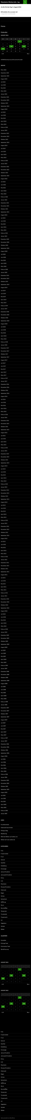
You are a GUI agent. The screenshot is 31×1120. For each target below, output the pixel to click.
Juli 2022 (3, 181)
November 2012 (5, 529)
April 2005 (3, 804)
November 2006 (5, 747)
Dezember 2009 (5, 635)
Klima (2, 878)
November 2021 (5, 206)
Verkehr (3, 926)
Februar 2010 (4, 629)
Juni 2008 (3, 689)
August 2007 (4, 720)
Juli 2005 (3, 795)
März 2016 (3, 411)
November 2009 (5, 638)
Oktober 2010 (4, 605)
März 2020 (3, 266)
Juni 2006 (3, 762)
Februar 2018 (4, 342)
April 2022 (3, 190)
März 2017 (3, 375)
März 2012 (3, 553)
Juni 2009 (3, 653)
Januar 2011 (4, 596)
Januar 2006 (4, 777)
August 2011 (4, 574)
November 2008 (5, 674)
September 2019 (5, 284)
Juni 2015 (3, 438)
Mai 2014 (3, 475)
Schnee (2, 896)
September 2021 (5, 212)
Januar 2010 (4, 632)
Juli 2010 (3, 614)
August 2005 (4, 792)
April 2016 (3, 408)
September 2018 (5, 320)
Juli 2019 (3, 290)
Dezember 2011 (5, 562)
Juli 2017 (3, 363)
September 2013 (5, 499)
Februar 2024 (4, 127)
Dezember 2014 (5, 453)
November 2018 (5, 314)
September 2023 (5, 142)
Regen (2, 893)
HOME (2, 59)
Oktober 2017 (4, 354)
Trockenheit (4, 914)
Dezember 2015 (5, 420)
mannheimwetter (11, 13)
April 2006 (3, 768)
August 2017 (4, 360)
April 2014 (3, 478)
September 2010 (5, 608)
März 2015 (3, 444)
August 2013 (4, 502)
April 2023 (3, 154)
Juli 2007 (3, 723)
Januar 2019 (4, 308)
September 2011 (5, 571)
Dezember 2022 (5, 166)
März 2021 (3, 230)
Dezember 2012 (5, 526)
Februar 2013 (4, 520)
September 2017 (5, 357)
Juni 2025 (3, 85)
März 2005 (3, 807)
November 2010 (5, 602)
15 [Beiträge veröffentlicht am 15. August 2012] (11, 46)
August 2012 (4, 538)
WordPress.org (5, 949)
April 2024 (3, 121)
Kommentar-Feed (5, 946)
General (3, 859)
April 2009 (3, 659)
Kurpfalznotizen (5, 824)
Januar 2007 (4, 741)
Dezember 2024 (5, 97)
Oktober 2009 (4, 641)
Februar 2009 (4, 665)
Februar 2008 (4, 701)
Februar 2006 (4, 774)
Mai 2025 (3, 88)
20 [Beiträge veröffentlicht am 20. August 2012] (3, 48)
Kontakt (20, 59)
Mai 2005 (3, 801)
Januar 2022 (4, 200)
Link (2, 881)
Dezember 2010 (5, 599)
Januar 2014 (4, 487)
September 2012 (5, 535)
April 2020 (3, 263)
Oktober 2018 (4, 317)
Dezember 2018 (5, 311)
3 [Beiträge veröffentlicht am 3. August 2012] (19, 41)
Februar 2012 (4, 556)
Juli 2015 (3, 435)
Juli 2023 (3, 148)
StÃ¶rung (3, 902)
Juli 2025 (3, 82)
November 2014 (5, 457)
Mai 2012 (3, 547)
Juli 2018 (3, 327)
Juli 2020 (3, 254)
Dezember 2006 (5, 744)
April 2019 (3, 299)
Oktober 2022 (4, 172)
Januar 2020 (4, 272)
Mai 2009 (3, 656)
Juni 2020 (3, 257)
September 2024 (5, 106)
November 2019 (5, 278)
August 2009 (4, 647)
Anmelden (3, 940)
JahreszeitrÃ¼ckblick (6, 875)
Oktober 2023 (4, 139)
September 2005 (5, 789)
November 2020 (5, 242)
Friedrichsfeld (4, 853)
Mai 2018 (3, 333)
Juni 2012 (3, 544)
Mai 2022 (3, 187)
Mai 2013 (3, 511)
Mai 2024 (3, 118)
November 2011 (5, 565)
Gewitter (3, 862)
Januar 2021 (4, 236)
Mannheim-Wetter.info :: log (10, 2)
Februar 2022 (4, 197)
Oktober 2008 (4, 677)
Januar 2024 (4, 130)
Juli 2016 (3, 399)
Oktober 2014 (4, 460)
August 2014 (4, 466)
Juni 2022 (3, 184)
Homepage (3, 868)
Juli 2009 (3, 650)
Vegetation (3, 923)
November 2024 (5, 100)
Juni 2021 (3, 221)
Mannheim (3, 884)
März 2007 (3, 735)
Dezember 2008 (5, 671)
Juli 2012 (3, 541)
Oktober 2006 (4, 750)
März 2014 (3, 481)
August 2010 (4, 611)
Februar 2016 (4, 414)
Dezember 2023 (5, 133)
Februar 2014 (4, 484)
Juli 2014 (3, 469)
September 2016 (5, 393)
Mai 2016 (3, 405)
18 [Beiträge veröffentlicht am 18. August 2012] (24, 46)
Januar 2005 (4, 813)
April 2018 (3, 336)
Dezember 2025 (5, 73)
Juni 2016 (3, 402)
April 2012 (3, 550)
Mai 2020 (3, 260)
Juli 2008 (3, 686)
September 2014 (5, 463)
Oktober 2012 (4, 532)
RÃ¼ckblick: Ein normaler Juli (9, 12)
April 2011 (3, 587)
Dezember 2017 (5, 348)
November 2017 (5, 351)
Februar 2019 (4, 305)
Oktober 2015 (4, 426)
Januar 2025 (4, 94)
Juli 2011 (3, 577)
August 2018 (4, 323)
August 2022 (4, 178)
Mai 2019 (3, 296)
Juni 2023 (3, 151)
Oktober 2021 (4, 209)
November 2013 (5, 493)
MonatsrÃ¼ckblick (5, 887)
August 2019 (4, 287)
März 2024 (3, 124)
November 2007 (5, 710)
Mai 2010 (3, 620)
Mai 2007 (3, 729)
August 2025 (4, 79)
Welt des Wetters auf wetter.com (9, 836)
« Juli (2, 53)
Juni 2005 (3, 798)
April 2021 (3, 227)
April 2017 (3, 372)
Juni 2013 (3, 508)
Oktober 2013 (4, 496)
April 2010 (3, 623)
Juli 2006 (3, 759)
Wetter (2, 929)
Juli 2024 (3, 112)
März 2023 (3, 157)
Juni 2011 (3, 580)
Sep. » (28, 53)
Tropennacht (4, 917)
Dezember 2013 (5, 490)
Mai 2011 (3, 583)
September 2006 (5, 753)
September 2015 (5, 429)
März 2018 (3, 339)
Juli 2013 (3, 505)
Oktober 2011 (4, 568)
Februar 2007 (4, 738)
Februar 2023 (4, 160)
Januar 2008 (4, 704)
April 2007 (3, 732)
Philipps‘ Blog (4, 830)
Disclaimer (15, 59)
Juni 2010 (3, 617)
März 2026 (3, 70)
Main (5, 59)
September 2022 (5, 175)
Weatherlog (4, 833)
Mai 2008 (3, 692)
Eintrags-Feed (4, 943)
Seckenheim (4, 899)
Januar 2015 (4, 450)
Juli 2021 (3, 218)
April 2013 (3, 514)
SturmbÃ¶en (4, 908)
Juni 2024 (3, 115)
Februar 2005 (4, 810)
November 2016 (5, 387)
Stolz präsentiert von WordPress (8, 1118)
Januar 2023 (4, 163)
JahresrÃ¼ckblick (5, 872)
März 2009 (3, 662)
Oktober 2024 (4, 103)
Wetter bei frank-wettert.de (8, 839)
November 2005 (5, 783)
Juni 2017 (3, 366)
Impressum (10, 59)
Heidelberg (4, 865)
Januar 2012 (4, 559)
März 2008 (3, 698)
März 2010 (3, 626)
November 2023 (5, 136)
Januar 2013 (4, 523)
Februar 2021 (4, 233)
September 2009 (5, 644)
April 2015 (3, 441)
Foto (2, 850)
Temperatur (4, 911)
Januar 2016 (4, 417)
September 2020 (5, 248)
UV (1, 920)
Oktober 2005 (4, 786)
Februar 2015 (4, 447)
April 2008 (3, 695)
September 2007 (5, 716)
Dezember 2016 (5, 384)
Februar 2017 (4, 378)
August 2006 (4, 756)
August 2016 (4, 396)
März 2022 (3, 193)
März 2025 (3, 91)
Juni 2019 (3, 293)
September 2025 (5, 76)
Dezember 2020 (5, 239)
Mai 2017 (3, 369)
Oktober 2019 (4, 281)
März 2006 (3, 771)
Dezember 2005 (5, 780)
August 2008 (4, 683)
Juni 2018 (3, 330)
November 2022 (5, 169)
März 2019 (3, 302)
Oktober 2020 (4, 245)
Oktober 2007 (4, 713)
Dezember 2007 (5, 707)
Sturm (2, 905)
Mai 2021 (3, 224)
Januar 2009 (4, 668)
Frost (2, 856)
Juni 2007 (3, 726)
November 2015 (5, 423)
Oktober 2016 (4, 390)
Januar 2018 (4, 345)
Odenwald (3, 890)
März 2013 (3, 517)
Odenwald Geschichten (7, 827)
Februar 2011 (4, 593)
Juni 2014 (3, 472)
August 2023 (4, 145)
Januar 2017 (4, 381)
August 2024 (4, 109)
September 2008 (5, 680)
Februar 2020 (4, 269)
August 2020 (4, 251)
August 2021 (4, 215)
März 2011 (3, 590)
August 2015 (4, 432)
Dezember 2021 (5, 203)
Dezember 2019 (5, 275)
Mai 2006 (3, 765)
